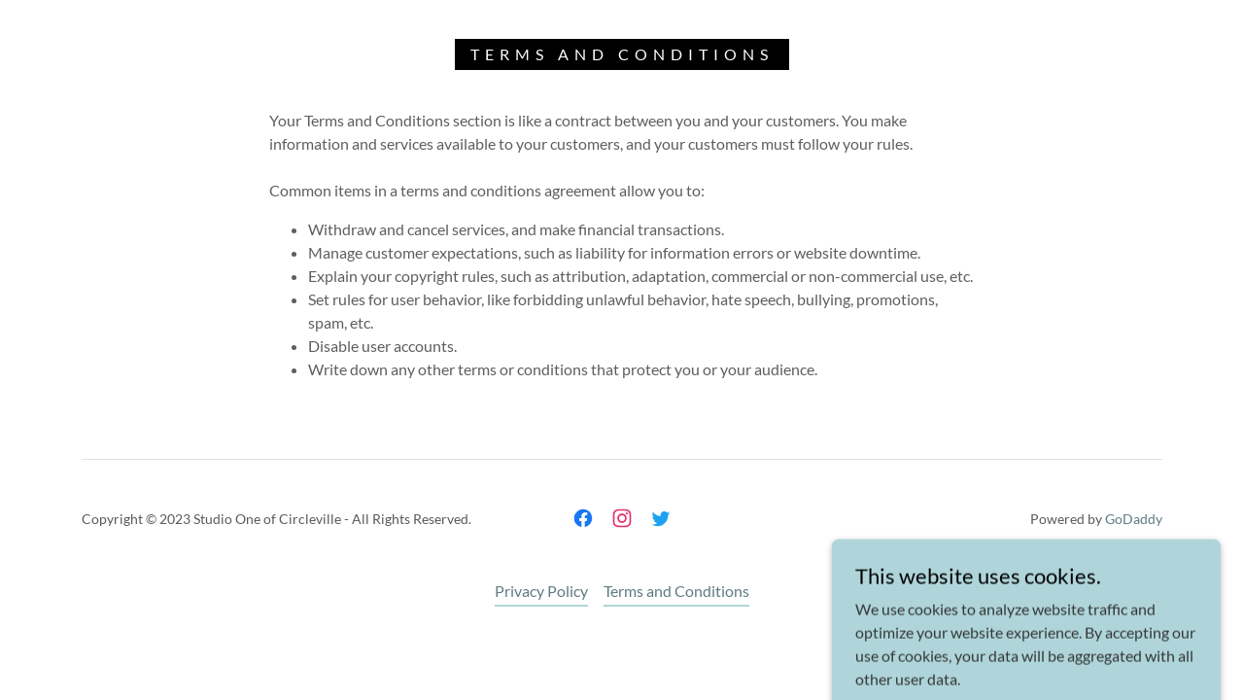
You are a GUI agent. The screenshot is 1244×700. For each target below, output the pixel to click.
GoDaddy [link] (1133, 518)
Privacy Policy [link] (541, 590)
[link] (583, 518)
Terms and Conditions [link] (676, 590)
